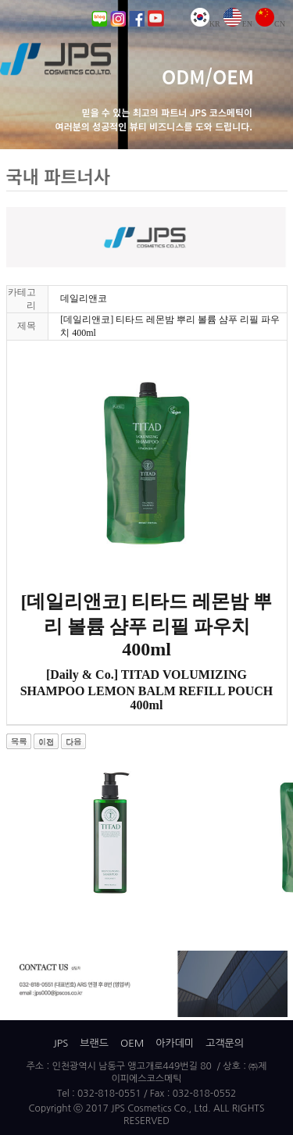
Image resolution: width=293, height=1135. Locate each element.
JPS (60, 1043)
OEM (132, 1043)
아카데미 (174, 1043)
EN (237, 24)
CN (270, 24)
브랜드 (94, 1043)
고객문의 (224, 1043)
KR (205, 24)
